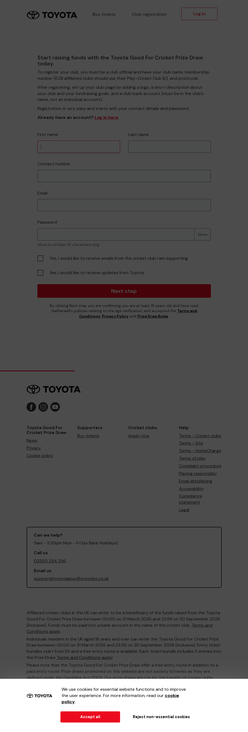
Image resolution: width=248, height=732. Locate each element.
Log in (199, 14)
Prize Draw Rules (152, 316)
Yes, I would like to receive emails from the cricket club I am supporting (112, 258)
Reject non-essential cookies (161, 716)
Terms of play (192, 458)
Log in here (106, 117)
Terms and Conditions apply (84, 657)
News (32, 440)
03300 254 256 (50, 561)
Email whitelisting (195, 481)
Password (47, 222)
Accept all (90, 716)
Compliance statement (190, 499)
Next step (124, 290)
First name (47, 134)
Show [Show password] (203, 234)
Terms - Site (191, 443)
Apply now (138, 436)
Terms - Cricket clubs (200, 436)
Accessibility (191, 489)
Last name (138, 134)
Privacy (34, 448)
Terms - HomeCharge (200, 451)
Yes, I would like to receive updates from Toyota (90, 273)
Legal (184, 510)
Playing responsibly (198, 473)
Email (42, 193)
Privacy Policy (115, 316)
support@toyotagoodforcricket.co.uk (71, 578)
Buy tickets (103, 14)
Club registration (149, 14)
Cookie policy (40, 455)
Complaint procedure (200, 466)
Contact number (53, 164)
